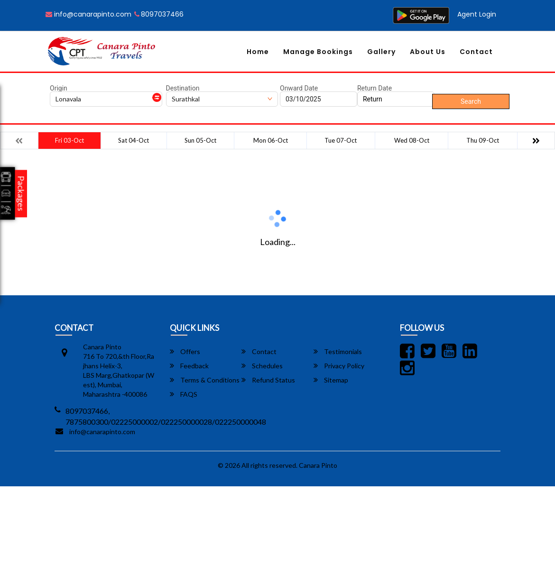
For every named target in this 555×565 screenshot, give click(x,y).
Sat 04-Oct (133, 140)
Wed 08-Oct (411, 140)
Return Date (374, 88)
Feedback (189, 366)
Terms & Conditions (205, 380)
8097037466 (159, 14)
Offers (185, 351)
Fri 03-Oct (69, 140)
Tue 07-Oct (340, 140)
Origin (58, 88)
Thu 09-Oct (482, 140)
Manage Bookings (318, 51)
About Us (427, 51)
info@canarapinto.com (88, 14)
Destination (183, 88)
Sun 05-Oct (200, 140)
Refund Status (268, 380)
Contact (476, 51)
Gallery (381, 51)
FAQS (183, 394)
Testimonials (338, 351)
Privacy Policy (339, 366)
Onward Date (299, 88)
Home (258, 51)
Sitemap (331, 380)
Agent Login (476, 14)
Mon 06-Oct (270, 140)
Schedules (262, 366)
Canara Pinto (318, 465)
